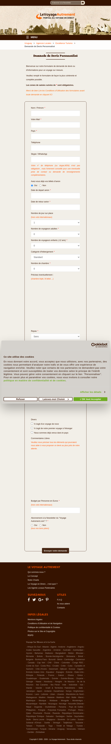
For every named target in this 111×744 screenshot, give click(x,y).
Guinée (55, 678)
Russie (47, 713)
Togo (50, 726)
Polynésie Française (57, 710)
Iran (81, 685)
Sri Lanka (71, 719)
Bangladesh (61, 653)
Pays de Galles (76, 707)
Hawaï (38, 681)
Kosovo (29, 694)
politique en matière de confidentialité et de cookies (35, 380)
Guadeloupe (31, 678)
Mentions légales (35, 619)
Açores (29, 653)
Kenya (68, 691)
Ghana (71, 675)
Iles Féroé (55, 685)
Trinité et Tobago (64, 726)
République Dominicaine (72, 713)
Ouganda (38, 707)
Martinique (30, 700)
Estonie (69, 672)
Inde (64, 685)
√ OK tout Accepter (90, 399)
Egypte (80, 669)
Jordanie (48, 691)
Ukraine (51, 729)
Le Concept (33, 576)
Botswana (71, 656)
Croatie (56, 666)
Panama (62, 707)
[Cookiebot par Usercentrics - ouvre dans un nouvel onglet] (93, 345)
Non (42, 185)
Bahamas (39, 653)
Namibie (42, 704)
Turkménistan (32, 729)
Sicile (28, 719)
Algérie (53, 647)
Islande (39, 688)
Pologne (41, 710)
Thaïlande (40, 726)
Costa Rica (45, 666)
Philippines (31, 710)
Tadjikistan (67, 723)
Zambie (30, 732)
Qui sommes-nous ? (36, 572)
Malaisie (51, 697)
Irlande (29, 688)
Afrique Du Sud (34, 647)
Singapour (50, 719)
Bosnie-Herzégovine (55, 656)
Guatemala (44, 678)
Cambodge (69, 659)
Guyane (79, 678)
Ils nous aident (63, 604)
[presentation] (50, 536)
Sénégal (56, 723)
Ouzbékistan (50, 707)
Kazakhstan (59, 691)
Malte (74, 697)
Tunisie (79, 726)
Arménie (57, 650)
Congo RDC (77, 663)
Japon (39, 691)
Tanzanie (79, 723)
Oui (34, 185)
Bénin (59, 659)
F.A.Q (59, 600)
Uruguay (28, 43)
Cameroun (80, 659)
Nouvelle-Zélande (76, 704)
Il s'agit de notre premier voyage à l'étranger (51, 428)
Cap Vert (41, 663)
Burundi (52, 659)
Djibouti (63, 669)
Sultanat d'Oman (33, 723)
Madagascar (31, 697)
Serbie (69, 716)
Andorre (61, 647)
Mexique (42, 700)
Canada (31, 663)
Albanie (45, 647)
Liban (52, 694)
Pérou (80, 710)
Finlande (40, 675)
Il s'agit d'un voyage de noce (45, 424)
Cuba (70, 666)
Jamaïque (30, 691)
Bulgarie (29, 659)
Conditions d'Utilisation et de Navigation (45, 623)
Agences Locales (43, 43)
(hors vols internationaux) (41, 505)
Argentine (47, 650)
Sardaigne (60, 716)
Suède (47, 723)
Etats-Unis (79, 672)
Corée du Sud (32, 666)
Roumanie (37, 713)
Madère (42, 697)
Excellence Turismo (64, 43)
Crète (63, 666)
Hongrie (58, 681)
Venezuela (71, 729)
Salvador (50, 716)
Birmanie (30, 656)
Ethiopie (29, 675)
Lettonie (44, 694)
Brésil (80, 656)
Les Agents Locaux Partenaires (41, 588)
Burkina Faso (41, 659)
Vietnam (81, 729)
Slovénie (61, 719)
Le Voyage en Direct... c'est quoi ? (42, 584)
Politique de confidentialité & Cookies (44, 627)
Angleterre (71, 647)
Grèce (80, 675)
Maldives (60, 697)
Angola (81, 647)
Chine (56, 663)
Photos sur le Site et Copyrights (41, 631)
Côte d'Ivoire (41, 669)
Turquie (43, 729)
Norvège (62, 704)
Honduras (48, 681)
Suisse (81, 719)
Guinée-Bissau (67, 678)
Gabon (61, 675)
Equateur (50, 672)
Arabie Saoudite (33, 650)
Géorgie (29, 681)
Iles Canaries (42, 685)
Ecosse (72, 669)
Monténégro (77, 700)
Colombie (65, 663)
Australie (67, 650)
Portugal (72, 710)
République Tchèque (35, 716)
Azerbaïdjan (78, 650)
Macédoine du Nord (74, 694)
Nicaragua (52, 704)
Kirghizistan (78, 691)
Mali (68, 697)
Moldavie (54, 700)
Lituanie (60, 694)
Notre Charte (33, 580)
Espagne (60, 672)
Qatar (28, 713)
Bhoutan (79, 653)
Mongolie (65, 700)
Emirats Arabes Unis (35, 672)
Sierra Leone (38, 719)
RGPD (30, 635)
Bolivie (40, 656)
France (51, 675)
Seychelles (78, 716)
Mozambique (31, 704)
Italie (81, 688)
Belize (71, 653)
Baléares (49, 653)
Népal (28, 707)
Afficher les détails (90, 392)
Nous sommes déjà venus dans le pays (49, 432)
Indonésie (73, 685)
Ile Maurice (69, 681)
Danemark (53, 669)
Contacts (61, 608)
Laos (37, 694)
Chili (49, 663)
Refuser (20, 399)
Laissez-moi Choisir (56, 399)
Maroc (81, 697)
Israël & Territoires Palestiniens (60, 688)
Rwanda (56, 713)
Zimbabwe (40, 732)
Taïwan (29, 726)
